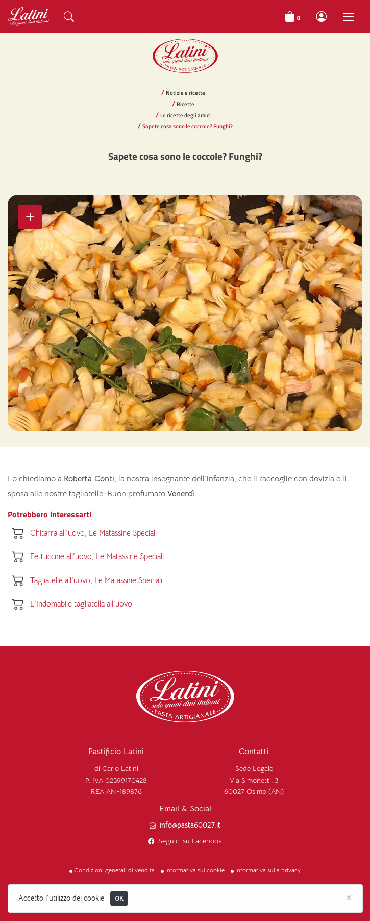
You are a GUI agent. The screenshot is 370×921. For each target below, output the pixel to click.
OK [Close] (119, 898)
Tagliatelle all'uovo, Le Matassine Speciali (96, 580)
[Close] (348, 897)
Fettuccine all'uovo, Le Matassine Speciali (97, 556)
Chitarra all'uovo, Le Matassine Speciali (93, 533)
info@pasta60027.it (190, 825)
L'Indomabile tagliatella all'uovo (81, 604)
